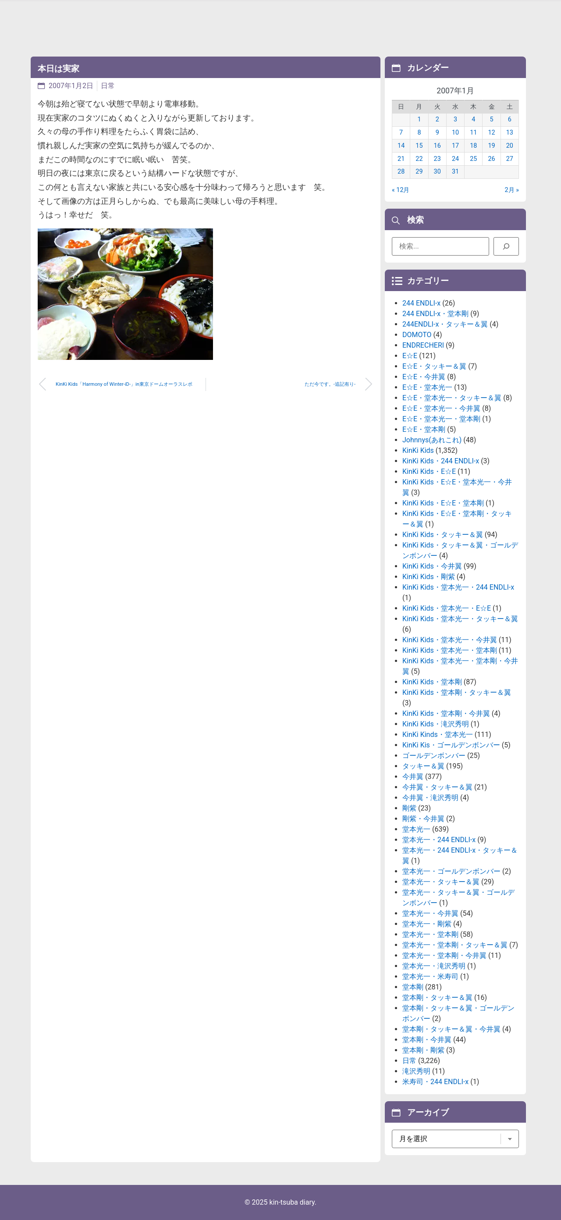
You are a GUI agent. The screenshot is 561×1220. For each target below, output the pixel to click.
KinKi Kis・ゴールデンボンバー (451, 745)
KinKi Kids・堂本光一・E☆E (446, 608)
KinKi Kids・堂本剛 (432, 682)
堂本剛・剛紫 (423, 1050)
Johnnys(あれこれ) (432, 440)
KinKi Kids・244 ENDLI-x (440, 461)
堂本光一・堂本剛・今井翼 (444, 955)
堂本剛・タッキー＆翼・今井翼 (451, 1029)
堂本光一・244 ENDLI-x (439, 840)
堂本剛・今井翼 (426, 1039)
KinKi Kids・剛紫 (428, 577)
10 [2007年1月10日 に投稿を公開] (455, 132)
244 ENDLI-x (421, 303)
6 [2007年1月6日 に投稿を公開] (509, 119)
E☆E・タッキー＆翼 (434, 366)
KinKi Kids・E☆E (429, 471)
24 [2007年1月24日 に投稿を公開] (455, 159)
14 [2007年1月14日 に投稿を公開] (401, 145)
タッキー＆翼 (423, 766)
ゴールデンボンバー (433, 755)
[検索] (506, 246)
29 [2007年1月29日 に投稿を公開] (419, 171)
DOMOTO (417, 335)
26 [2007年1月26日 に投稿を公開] (491, 159)
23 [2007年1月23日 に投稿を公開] (437, 159)
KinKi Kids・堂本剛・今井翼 (446, 713)
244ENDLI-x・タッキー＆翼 (445, 324)
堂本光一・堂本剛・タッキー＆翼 (455, 945)
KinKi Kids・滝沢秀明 (435, 724)
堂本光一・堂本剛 (430, 934)
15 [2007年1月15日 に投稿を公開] (419, 145)
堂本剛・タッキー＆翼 (437, 997)
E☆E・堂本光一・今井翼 (441, 408)
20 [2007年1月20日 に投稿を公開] (509, 145)
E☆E (409, 356)
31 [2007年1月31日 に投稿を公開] (455, 171)
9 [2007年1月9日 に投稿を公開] (437, 132)
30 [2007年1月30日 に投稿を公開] (437, 171)
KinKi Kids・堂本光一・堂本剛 (449, 650)
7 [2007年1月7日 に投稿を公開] (401, 132)
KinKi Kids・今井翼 (432, 566)
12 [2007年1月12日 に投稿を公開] (491, 132)
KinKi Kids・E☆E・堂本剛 (443, 503)
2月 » (512, 190)
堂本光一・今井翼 (430, 913)
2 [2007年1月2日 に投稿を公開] (437, 119)
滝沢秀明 (416, 1071)
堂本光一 (416, 829)
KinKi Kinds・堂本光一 (437, 734)
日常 (108, 86)
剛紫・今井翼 (423, 819)
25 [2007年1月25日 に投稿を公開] (473, 159)
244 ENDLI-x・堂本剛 (435, 313)
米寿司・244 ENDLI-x (435, 1082)
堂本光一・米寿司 (430, 976)
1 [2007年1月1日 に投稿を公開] (419, 119)
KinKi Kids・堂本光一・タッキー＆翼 (460, 619)
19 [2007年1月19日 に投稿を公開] (491, 145)
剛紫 (409, 808)
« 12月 (401, 190)
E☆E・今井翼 (423, 377)
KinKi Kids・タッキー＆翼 (442, 534)
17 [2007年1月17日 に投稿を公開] (455, 145)
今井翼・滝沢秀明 (430, 797)
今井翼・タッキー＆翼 (437, 787)
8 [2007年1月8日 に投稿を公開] (419, 132)
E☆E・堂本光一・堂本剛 (441, 419)
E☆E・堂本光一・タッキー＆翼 (451, 398)
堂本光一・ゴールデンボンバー (451, 871)
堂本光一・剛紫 (426, 924)
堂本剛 (412, 987)
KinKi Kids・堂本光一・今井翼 (449, 640)
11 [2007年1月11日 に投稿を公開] (473, 132)
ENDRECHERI (423, 345)
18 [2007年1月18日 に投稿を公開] (473, 145)
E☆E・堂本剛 (423, 429)
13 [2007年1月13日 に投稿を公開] (509, 132)
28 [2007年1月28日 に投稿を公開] (401, 171)
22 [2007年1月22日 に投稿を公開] (419, 159)
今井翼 (412, 776)
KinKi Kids (418, 450)
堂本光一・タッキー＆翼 (440, 882)
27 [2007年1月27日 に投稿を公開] (509, 159)
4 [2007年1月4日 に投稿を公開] (473, 119)
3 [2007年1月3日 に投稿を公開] (455, 119)
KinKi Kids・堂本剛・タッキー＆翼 (456, 692)
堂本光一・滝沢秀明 (433, 966)
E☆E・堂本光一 (427, 387)
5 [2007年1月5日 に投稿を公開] (492, 119)
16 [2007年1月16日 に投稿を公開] (437, 145)
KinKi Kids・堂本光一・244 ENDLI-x (458, 587)
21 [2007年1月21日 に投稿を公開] (401, 159)
